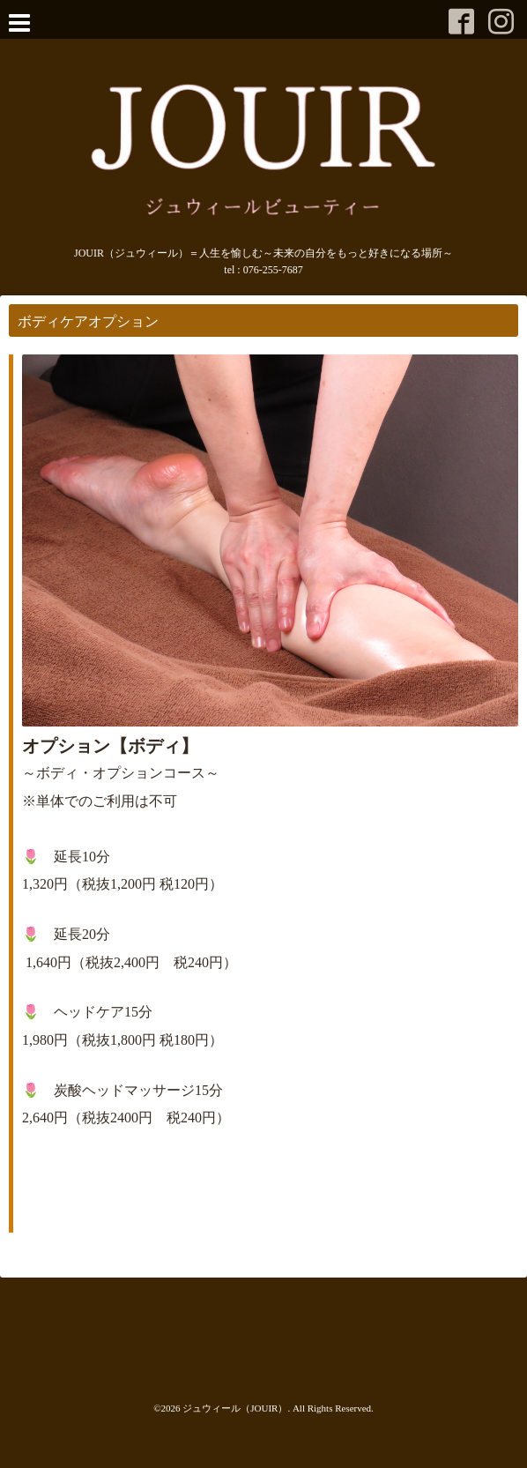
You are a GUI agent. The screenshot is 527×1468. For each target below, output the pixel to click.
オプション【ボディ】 (110, 746)
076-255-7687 (273, 270)
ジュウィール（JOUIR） (234, 1408)
